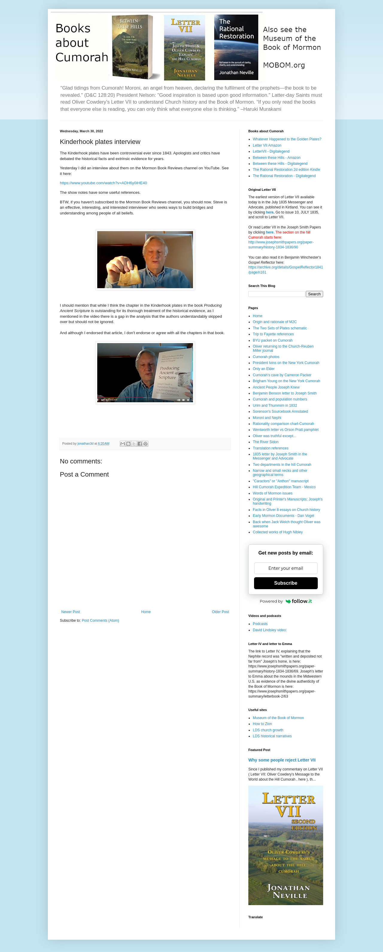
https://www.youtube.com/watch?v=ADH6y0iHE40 (103, 183)
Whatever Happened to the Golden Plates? (287, 139)
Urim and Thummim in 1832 (275, 405)
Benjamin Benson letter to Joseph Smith (285, 393)
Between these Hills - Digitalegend (280, 164)
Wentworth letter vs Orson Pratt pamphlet (286, 430)
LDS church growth (268, 730)
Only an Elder (264, 369)
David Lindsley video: (270, 630)
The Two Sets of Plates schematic (280, 328)
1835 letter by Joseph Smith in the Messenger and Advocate (280, 456)
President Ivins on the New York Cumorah (286, 363)
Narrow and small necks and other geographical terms (280, 473)
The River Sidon (266, 442)
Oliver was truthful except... (274, 436)
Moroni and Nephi (267, 418)
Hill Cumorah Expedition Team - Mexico (284, 487)
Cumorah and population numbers (280, 399)
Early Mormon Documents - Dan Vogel (283, 516)
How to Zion (262, 724)
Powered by (286, 601)
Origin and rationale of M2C (275, 322)
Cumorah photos (266, 357)
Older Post (220, 612)
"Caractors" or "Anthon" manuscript (280, 481)
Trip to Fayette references (273, 334)
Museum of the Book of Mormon (278, 718)
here (269, 212)
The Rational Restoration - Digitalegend (284, 176)
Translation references (270, 448)
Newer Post (70, 612)
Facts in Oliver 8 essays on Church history (286, 510)
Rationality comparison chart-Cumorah (283, 424)
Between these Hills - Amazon (276, 158)
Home (146, 612)
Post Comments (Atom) (100, 620)
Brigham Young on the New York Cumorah (286, 381)
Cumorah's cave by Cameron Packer (282, 375)
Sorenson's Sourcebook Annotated (280, 411)
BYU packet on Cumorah (273, 340)
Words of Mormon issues (273, 493)
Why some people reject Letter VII (282, 760)
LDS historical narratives (272, 736)
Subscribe (285, 583)
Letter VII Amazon (267, 145)
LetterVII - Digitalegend (271, 151)
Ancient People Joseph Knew (276, 387)
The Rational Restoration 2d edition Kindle (286, 170)
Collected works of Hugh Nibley (278, 532)
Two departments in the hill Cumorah (282, 465)
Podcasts (260, 624)
